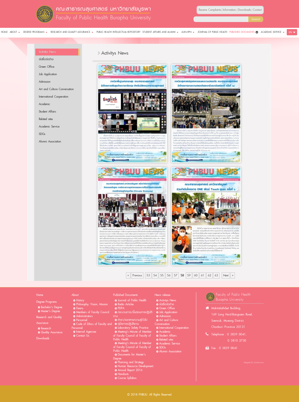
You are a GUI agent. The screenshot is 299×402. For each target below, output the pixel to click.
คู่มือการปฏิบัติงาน (128, 323)
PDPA (121, 308)
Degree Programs (46, 301)
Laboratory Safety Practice (133, 327)
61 (202, 275)
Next (225, 275)
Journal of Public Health (132, 300)
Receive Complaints (210, 9)
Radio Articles (126, 304)
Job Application (48, 74)
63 (216, 275)
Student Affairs (47, 111)
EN (290, 32)
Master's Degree (50, 311)
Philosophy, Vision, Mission (92, 304)
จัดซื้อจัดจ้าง (46, 59)
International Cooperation (53, 96)
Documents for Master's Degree (129, 356)
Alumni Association (50, 141)
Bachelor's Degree (51, 307)
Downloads (42, 338)
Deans (79, 308)
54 (155, 275)
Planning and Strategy (131, 362)
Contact (257, 9)
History (80, 300)
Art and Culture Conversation (56, 89)
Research (46, 328)
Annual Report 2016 (130, 370)
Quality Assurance (51, 332)
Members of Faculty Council (92, 312)
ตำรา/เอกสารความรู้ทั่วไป (132, 319)
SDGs (42, 134)
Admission (44, 81)
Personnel (81, 320)
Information (229, 9)
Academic (44, 104)
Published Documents (125, 295)
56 (168, 275)
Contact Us (82, 335)
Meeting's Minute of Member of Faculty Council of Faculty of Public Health (132, 335)
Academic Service (49, 126)
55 (162, 275)
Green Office (46, 66)
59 (189, 275)
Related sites (46, 119)
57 (175, 275)
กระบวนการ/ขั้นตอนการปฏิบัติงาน (132, 314)
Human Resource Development (135, 366)
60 (195, 275)
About (75, 295)
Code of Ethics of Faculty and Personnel (92, 326)
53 (148, 275)
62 (209, 275)
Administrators (84, 316)
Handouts (123, 374)
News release (162, 295)
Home (39, 295)
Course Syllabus (127, 378)
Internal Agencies (86, 331)
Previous (137, 275)
